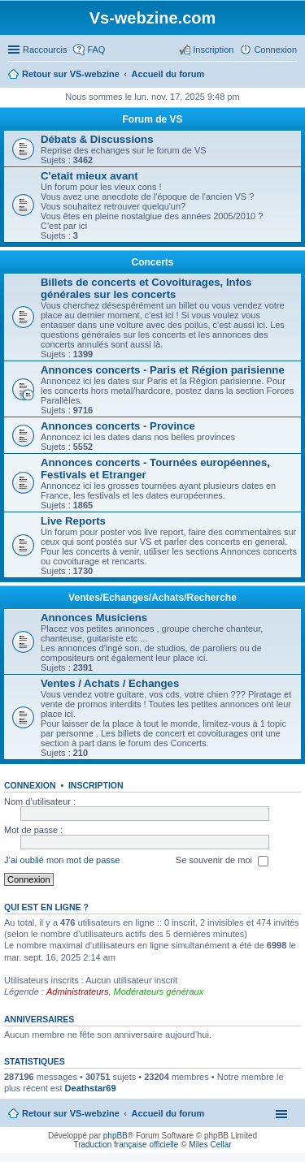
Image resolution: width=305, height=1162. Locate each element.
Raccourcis (45, 49)
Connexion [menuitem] (275, 49)
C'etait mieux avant (89, 176)
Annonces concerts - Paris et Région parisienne (163, 370)
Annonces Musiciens (94, 617)
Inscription (96, 785)
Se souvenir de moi (222, 860)
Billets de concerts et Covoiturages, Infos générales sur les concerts (146, 288)
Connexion (30, 785)
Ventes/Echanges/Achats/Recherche (152, 597)
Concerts (152, 262)
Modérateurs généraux (159, 991)
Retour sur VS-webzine (71, 1113)
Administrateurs (77, 991)
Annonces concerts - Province (118, 426)
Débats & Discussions (97, 139)
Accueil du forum (167, 1113)
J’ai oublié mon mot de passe (62, 860)
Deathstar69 (90, 1088)
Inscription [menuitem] (213, 49)
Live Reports (73, 521)
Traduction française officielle (125, 1144)
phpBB (115, 1135)
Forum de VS (152, 119)
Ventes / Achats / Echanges (110, 683)
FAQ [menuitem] (96, 49)
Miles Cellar (210, 1144)
